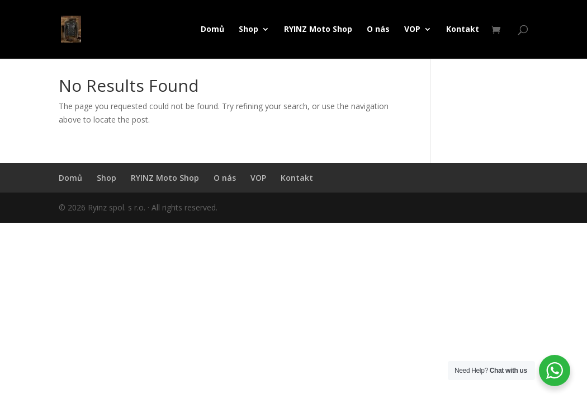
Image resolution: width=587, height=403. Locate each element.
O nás (378, 29)
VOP (412, 29)
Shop (248, 29)
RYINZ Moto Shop (318, 29)
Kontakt (462, 29)
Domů (212, 29)
